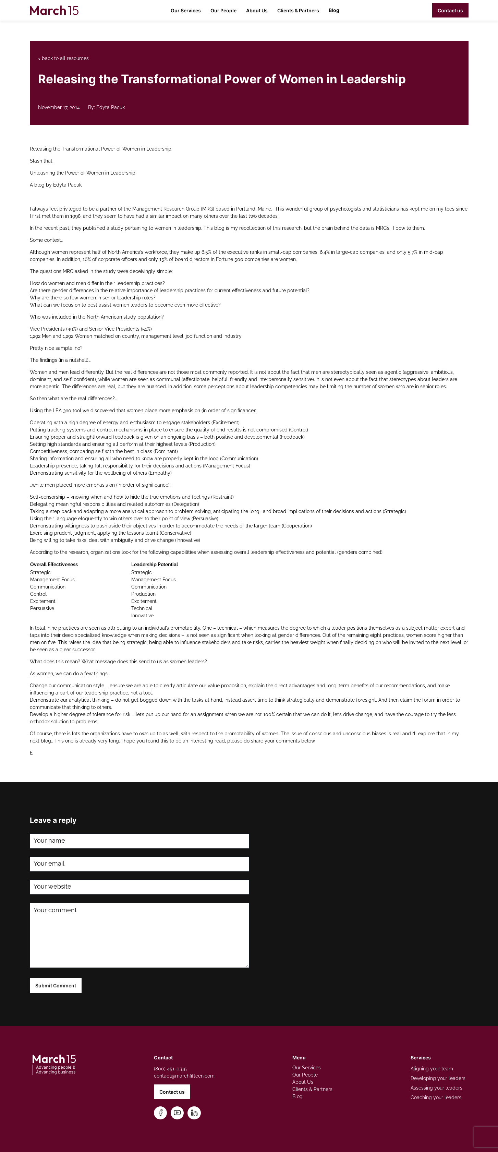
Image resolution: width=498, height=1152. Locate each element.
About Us (257, 10)
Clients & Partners (298, 10)
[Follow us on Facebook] (160, 1113)
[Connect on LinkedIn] (194, 1113)
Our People (223, 10)
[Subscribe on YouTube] (177, 1113)
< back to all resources (63, 58)
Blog (334, 10)
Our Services (186, 10)
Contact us (450, 10)
